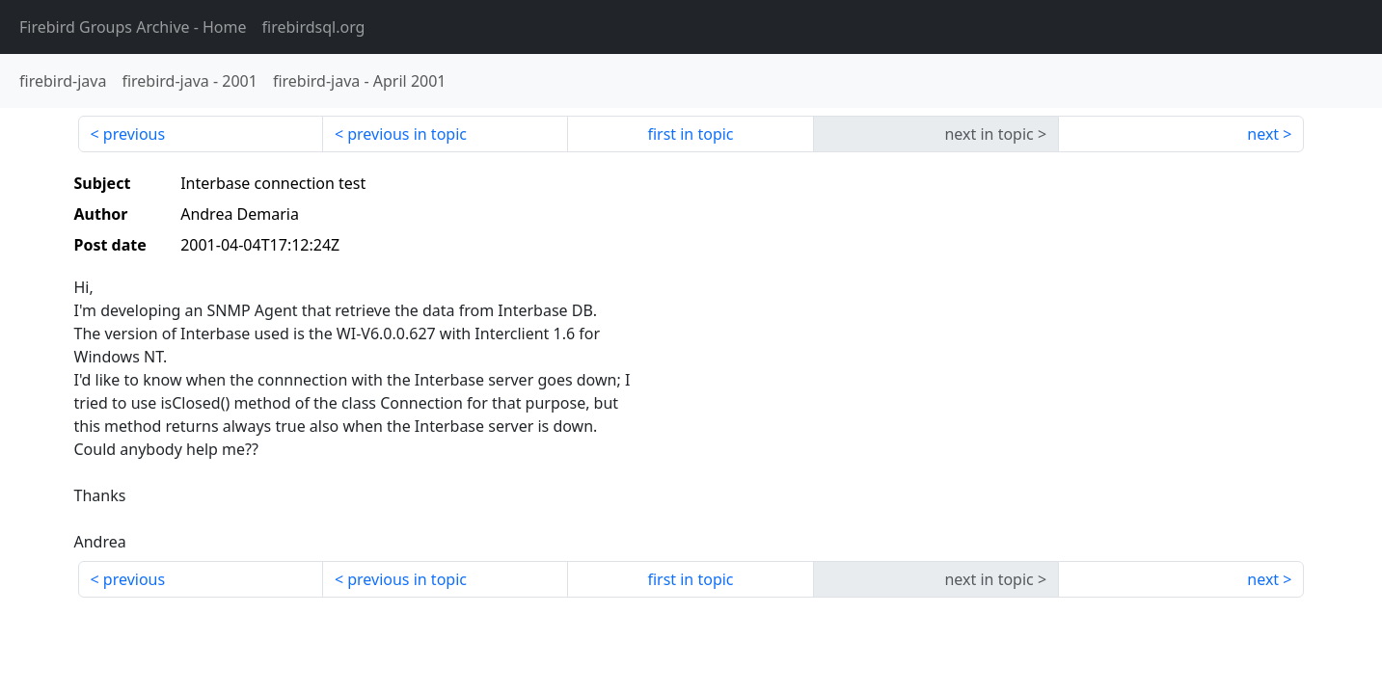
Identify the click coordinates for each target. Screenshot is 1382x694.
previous (134, 134)
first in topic (690, 134)
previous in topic (407, 134)
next (1263, 134)
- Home (133, 27)
